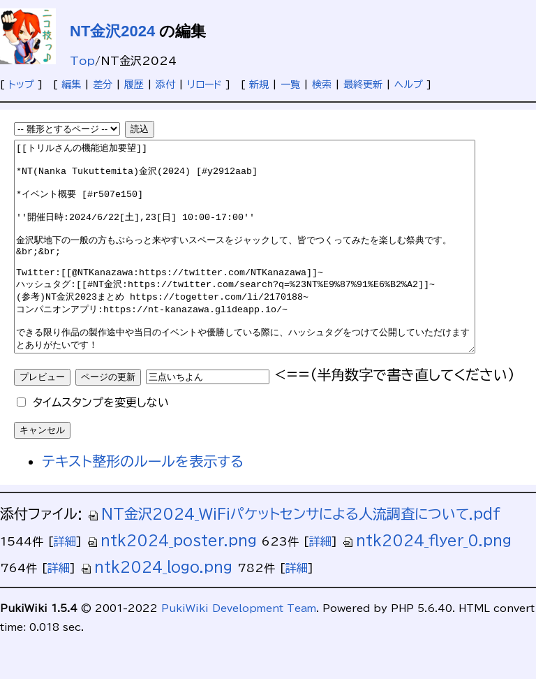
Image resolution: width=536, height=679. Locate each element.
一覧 (290, 84)
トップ (21, 84)
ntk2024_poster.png (172, 582)
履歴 (134, 84)
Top (82, 60)
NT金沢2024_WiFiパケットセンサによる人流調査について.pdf (293, 555)
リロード (204, 84)
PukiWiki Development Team (238, 650)
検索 (322, 84)
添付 (165, 84)
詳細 (65, 583)
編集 (71, 84)
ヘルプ (408, 84)
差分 (102, 84)
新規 (259, 84)
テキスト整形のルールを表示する (143, 503)
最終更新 (362, 84)
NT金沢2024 (112, 31)
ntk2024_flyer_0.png (427, 582)
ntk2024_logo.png (156, 608)
